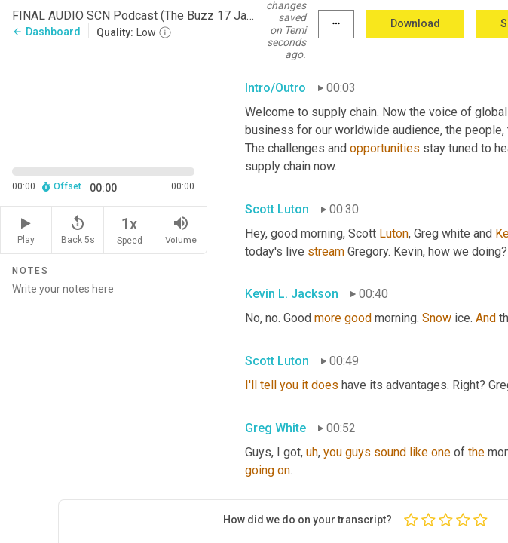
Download (415, 23)
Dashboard (46, 32)
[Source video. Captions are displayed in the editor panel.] (103, 100)
